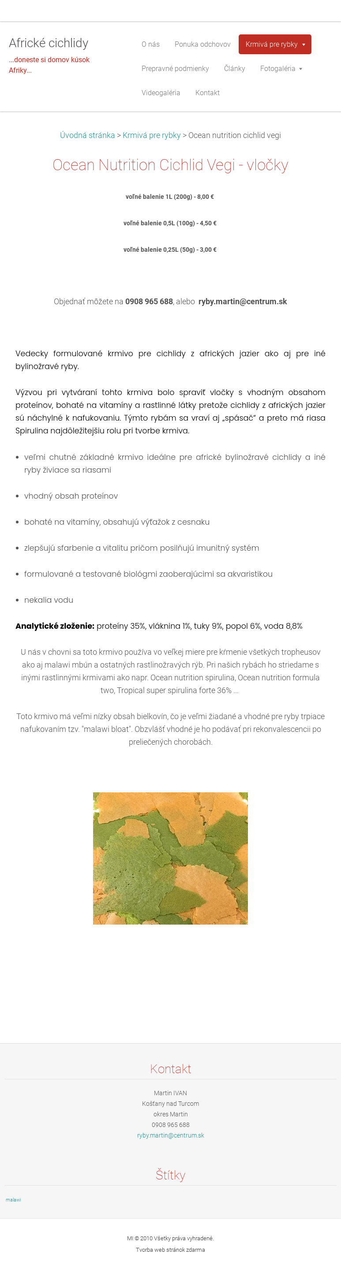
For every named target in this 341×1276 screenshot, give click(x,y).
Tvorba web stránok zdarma (170, 1249)
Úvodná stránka (87, 135)
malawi (13, 1200)
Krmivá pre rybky (152, 135)
